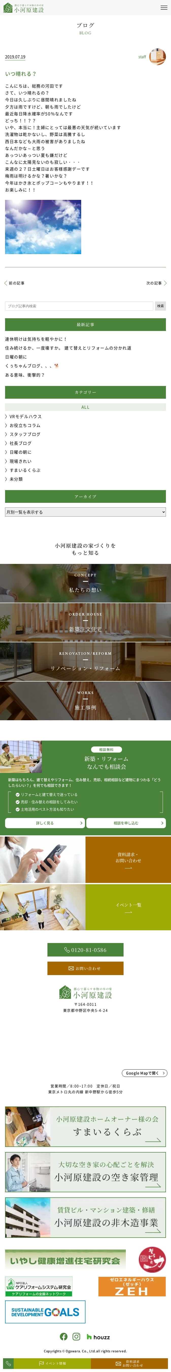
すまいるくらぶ (25, 470)
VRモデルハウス (26, 416)
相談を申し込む (126, 822)
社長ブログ (21, 443)
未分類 (16, 479)
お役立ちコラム (25, 425)
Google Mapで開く (142, 1072)
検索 (160, 306)
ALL (85, 407)
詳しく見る (45, 822)
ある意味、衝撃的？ (25, 375)
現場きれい (21, 461)
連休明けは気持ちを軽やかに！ (36, 339)
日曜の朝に (16, 357)
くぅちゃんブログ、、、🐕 (32, 366)
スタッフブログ (25, 434)
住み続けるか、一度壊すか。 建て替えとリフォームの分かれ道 (68, 348)
